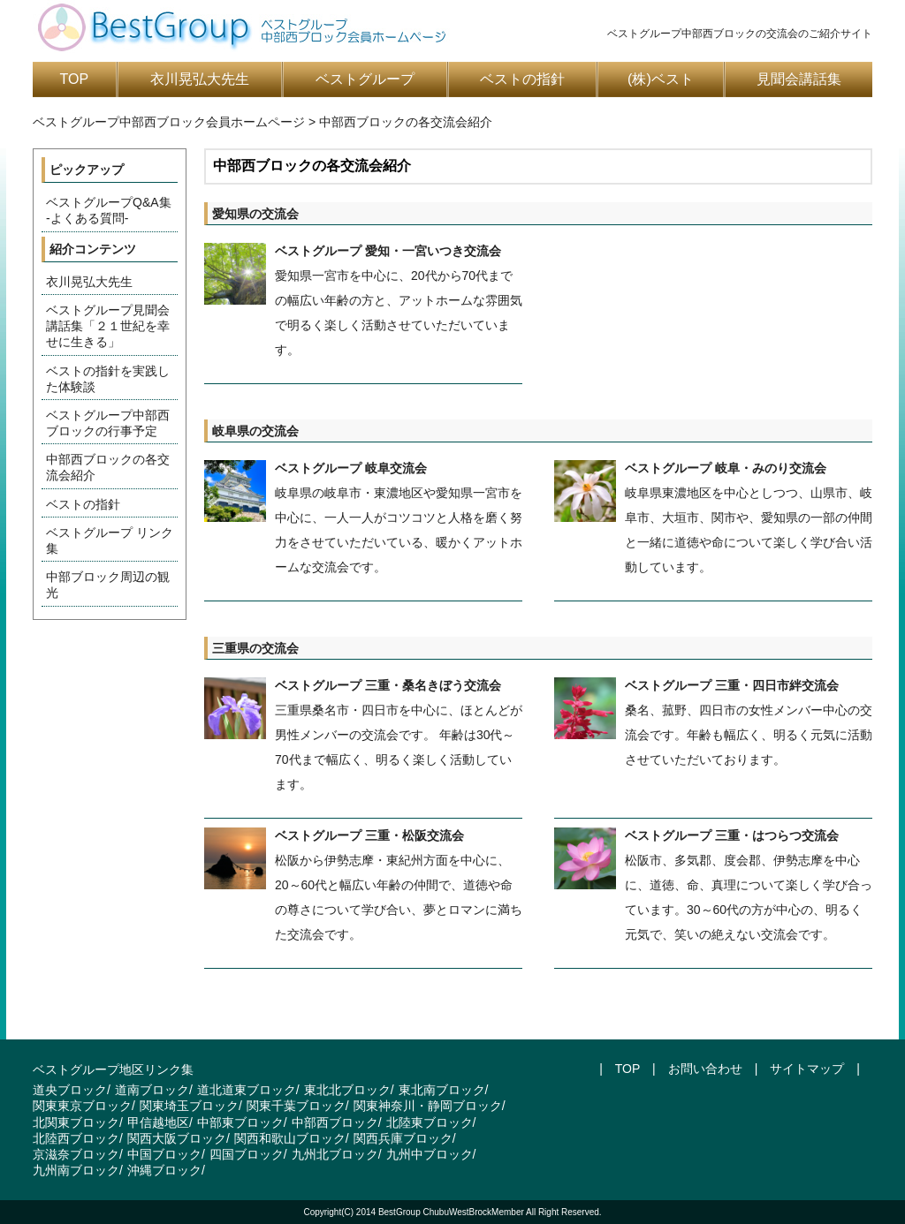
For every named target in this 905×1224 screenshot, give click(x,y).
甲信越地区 (158, 1122)
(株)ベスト (660, 79)
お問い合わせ (705, 1069)
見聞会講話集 (799, 79)
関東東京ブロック (82, 1106)
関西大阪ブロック (176, 1138)
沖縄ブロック (164, 1170)
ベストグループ (365, 79)
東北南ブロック (442, 1090)
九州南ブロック (76, 1170)
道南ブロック (152, 1090)
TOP (74, 79)
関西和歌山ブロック (290, 1138)
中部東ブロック (240, 1122)
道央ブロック (70, 1090)
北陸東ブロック (429, 1122)
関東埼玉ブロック (189, 1106)
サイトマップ (807, 1069)
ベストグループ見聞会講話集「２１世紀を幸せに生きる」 (108, 326)
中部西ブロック (335, 1122)
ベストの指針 (522, 79)
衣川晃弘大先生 (199, 79)
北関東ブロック (76, 1122)
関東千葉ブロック (296, 1106)
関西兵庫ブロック (403, 1138)
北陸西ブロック (76, 1138)
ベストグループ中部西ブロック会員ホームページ (169, 122)
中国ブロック (164, 1154)
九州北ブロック (335, 1154)
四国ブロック (246, 1154)
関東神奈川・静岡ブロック (428, 1106)
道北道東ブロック (246, 1090)
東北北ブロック (347, 1090)
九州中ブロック (429, 1154)
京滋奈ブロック (76, 1154)
